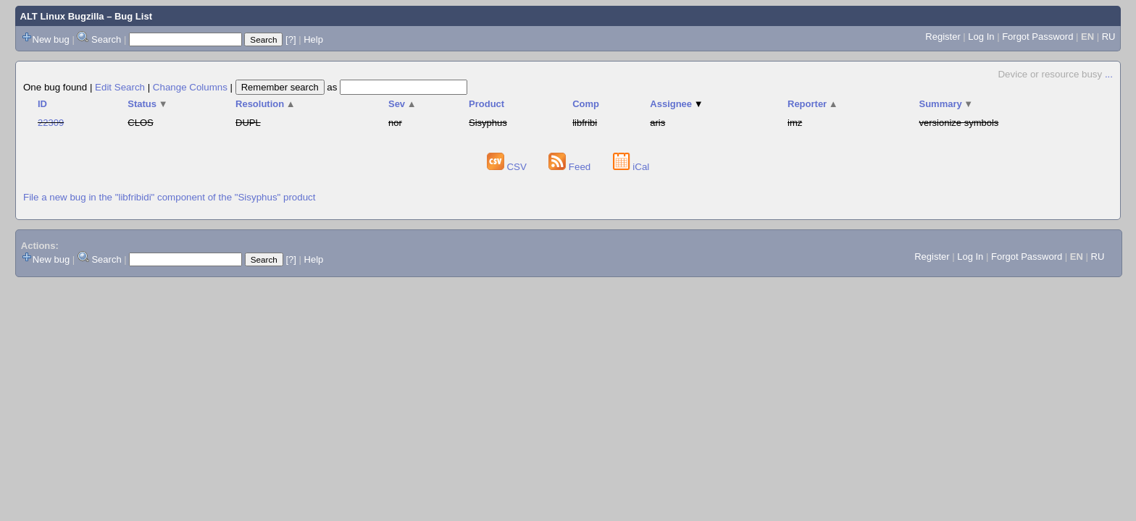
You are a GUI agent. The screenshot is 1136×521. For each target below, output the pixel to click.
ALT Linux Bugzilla (62, 16)
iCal (631, 166)
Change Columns (190, 87)
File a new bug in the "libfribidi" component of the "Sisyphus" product (169, 197)
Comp (585, 103)
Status (147, 103)
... (1109, 74)
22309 (51, 122)
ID (42, 103)
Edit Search (120, 87)
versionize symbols (959, 122)
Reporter (813, 103)
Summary (946, 103)
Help (313, 39)
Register (942, 36)
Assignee (676, 103)
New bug (51, 39)
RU (1109, 36)
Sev (402, 103)
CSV (508, 166)
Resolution (265, 103)
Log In (981, 36)
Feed (570, 166)
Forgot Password (1037, 36)
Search (106, 39)
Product (486, 103)
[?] (290, 39)
